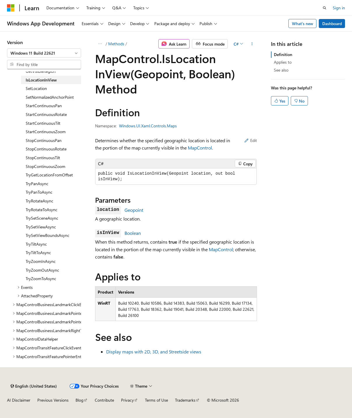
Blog (79, 400)
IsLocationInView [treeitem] (41, 80)
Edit (250, 140)
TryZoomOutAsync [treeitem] (42, 270)
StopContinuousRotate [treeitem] (46, 149)
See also (281, 70)
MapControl (200, 148)
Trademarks (185, 400)
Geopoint (134, 210)
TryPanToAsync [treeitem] (39, 192)
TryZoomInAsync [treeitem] (41, 261)
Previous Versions (53, 400)
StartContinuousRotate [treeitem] (46, 114)
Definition (283, 54)
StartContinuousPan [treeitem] (44, 105)
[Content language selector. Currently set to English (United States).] (33, 386)
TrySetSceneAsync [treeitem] (42, 218)
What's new (302, 23)
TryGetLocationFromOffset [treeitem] (49, 175)
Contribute (104, 400)
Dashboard (332, 23)
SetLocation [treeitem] (36, 88)
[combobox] (44, 53)
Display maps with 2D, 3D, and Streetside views (153, 351)
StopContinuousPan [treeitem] (44, 140)
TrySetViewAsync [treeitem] (41, 227)
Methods (116, 43)
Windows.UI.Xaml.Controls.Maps (148, 126)
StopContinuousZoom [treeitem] (45, 166)
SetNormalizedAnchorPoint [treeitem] (50, 97)
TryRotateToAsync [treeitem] (41, 209)
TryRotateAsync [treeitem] (39, 201)
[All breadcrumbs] (100, 43)
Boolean (133, 233)
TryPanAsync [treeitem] (37, 183)
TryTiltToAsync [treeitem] (38, 252)
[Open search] (324, 8)
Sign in (339, 8)
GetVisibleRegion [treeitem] (41, 71)
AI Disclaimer (18, 400)
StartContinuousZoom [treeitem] (46, 131)
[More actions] (252, 43)
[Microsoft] (11, 8)
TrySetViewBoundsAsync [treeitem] (47, 235)
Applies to (283, 62)
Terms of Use (156, 400)
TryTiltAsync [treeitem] (36, 244)
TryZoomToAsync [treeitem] (41, 278)
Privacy (127, 400)
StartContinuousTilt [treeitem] (43, 123)
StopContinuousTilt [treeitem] (43, 157)
